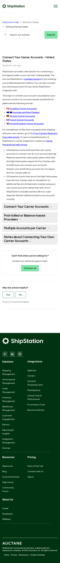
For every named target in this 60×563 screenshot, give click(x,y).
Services (6, 448)
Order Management (8, 390)
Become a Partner (35, 410)
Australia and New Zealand (25, 112)
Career (5, 508)
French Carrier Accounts (21, 120)
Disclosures (24, 555)
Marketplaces (33, 390)
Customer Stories (10, 477)
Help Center (8, 482)
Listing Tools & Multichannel (34, 397)
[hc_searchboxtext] (23, 35)
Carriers (31, 376)
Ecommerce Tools (36, 404)
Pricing (31, 457)
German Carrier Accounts (22, 116)
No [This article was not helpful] (20, 294)
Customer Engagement (8, 417)
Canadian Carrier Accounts (23, 108)
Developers (7, 514)
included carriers (32, 79)
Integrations (34, 361)
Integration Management (8, 441)
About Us (7, 499)
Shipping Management (8, 372)
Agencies (31, 370)
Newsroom (7, 466)
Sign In (30, 477)
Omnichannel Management (8, 381)
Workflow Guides (31, 22)
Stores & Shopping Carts (35, 383)
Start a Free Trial (35, 466)
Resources (8, 457)
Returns (6, 424)
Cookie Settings (37, 555)
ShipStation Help (10, 22)
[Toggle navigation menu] (55, 6)
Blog (4, 471)
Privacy (14, 555)
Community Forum (8, 489)
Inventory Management (8, 399)
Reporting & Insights (8, 432)
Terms (6, 555)
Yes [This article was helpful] (8, 294)
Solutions (7, 361)
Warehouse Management (8, 408)
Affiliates (6, 519)
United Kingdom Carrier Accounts (26, 123)
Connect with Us (35, 471)
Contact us (30, 268)
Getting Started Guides (17, 27)
